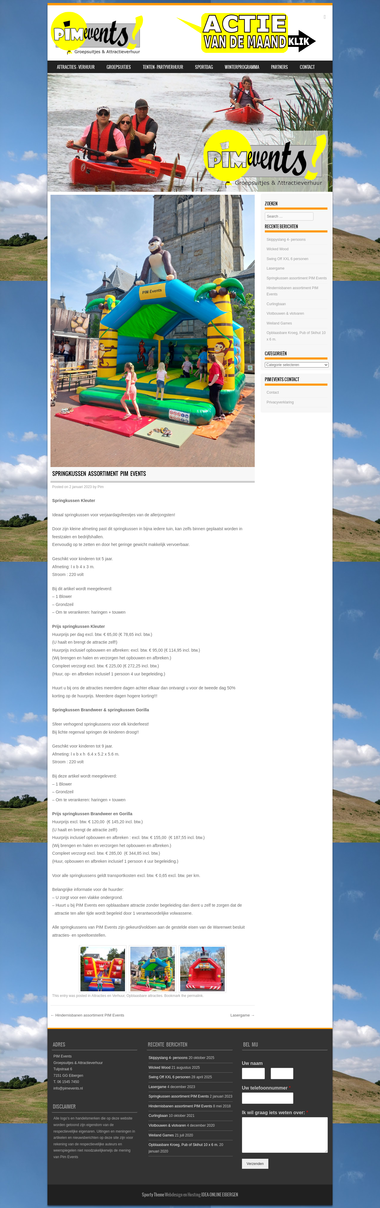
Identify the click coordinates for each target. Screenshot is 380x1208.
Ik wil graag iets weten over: (275, 1112)
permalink (195, 996)
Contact (307, 67)
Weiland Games (279, 323)
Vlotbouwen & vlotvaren (285, 313)
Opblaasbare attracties (144, 996)
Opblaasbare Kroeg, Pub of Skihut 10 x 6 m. (183, 1145)
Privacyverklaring (280, 402)
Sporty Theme (153, 1194)
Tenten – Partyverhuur (163, 67)
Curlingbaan (276, 304)
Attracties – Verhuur (76, 67)
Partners (279, 67)
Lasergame (242, 1015)
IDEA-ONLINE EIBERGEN (219, 1194)
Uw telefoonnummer (266, 1087)
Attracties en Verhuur (107, 996)
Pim (101, 487)
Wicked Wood (278, 249)
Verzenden (255, 1164)
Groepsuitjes (119, 67)
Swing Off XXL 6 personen (287, 259)
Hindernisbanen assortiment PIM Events (87, 1015)
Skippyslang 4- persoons (286, 240)
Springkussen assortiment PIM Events (297, 278)
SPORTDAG (204, 67)
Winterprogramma (242, 67)
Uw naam (252, 1063)
